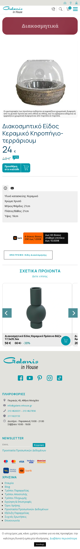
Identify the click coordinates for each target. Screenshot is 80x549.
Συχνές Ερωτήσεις (16, 516)
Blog (7, 486)
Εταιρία (9, 483)
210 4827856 (29, 410)
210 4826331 (14, 410)
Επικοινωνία (12, 520)
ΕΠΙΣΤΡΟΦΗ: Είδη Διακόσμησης (28, 255)
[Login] (76, 2)
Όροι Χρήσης (12, 505)
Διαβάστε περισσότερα (63, 538)
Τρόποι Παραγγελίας (17, 490)
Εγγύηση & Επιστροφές (18, 501)
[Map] (70, 2)
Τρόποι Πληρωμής (16, 498)
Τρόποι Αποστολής (16, 494)
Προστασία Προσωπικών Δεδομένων (24, 450)
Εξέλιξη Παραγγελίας (17, 513)
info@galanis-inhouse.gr (20, 405)
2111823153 (14, 416)
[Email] (65, 2)
